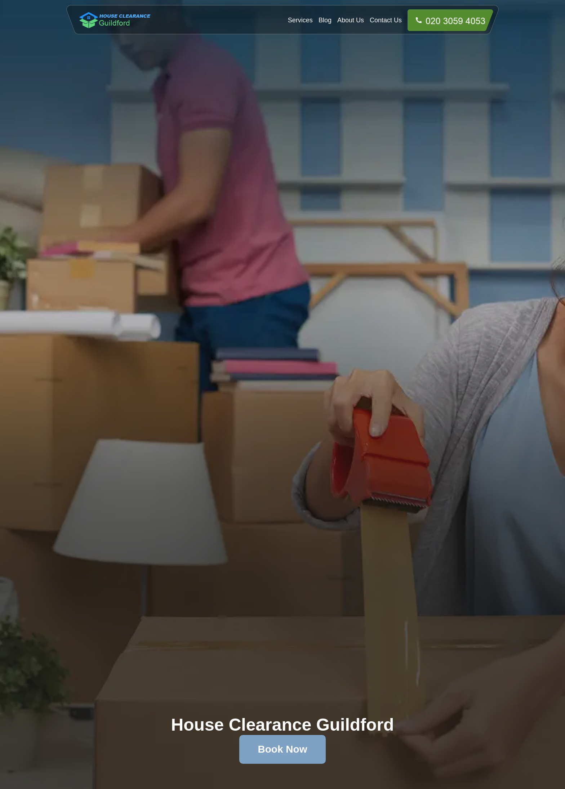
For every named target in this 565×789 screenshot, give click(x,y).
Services (300, 20)
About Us (350, 20)
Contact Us (386, 20)
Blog (325, 20)
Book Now (282, 749)
